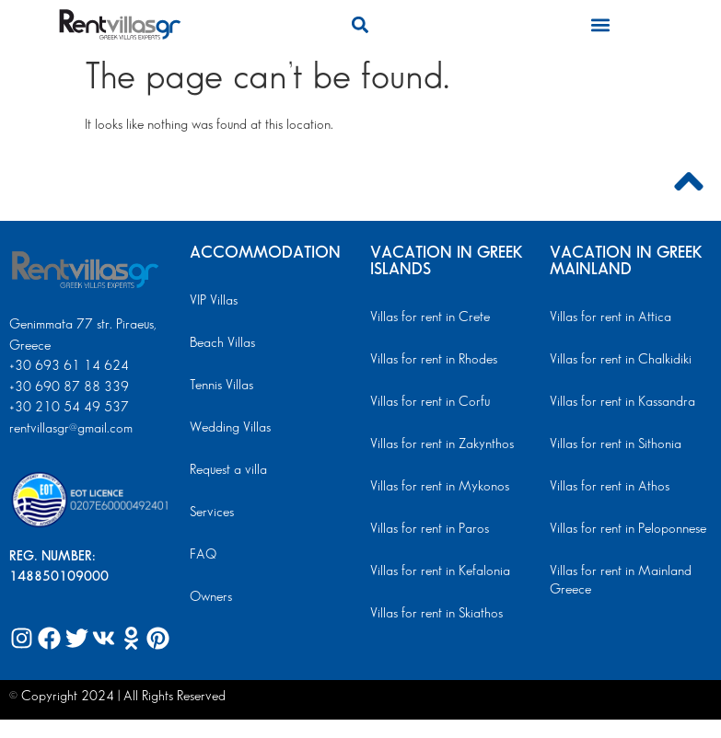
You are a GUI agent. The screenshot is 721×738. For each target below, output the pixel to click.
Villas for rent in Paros (429, 529)
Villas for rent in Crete (430, 317)
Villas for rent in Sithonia (615, 444)
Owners (211, 597)
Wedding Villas (230, 427)
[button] (360, 24)
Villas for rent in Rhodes (433, 359)
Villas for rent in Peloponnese (628, 529)
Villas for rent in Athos (609, 486)
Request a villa (228, 470)
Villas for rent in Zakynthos (442, 444)
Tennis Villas (221, 385)
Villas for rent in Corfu (430, 402)
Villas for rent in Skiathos (436, 613)
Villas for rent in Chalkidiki (621, 359)
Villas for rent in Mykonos (439, 486)
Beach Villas (222, 343)
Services (212, 512)
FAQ (203, 554)
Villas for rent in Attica (610, 317)
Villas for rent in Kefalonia (440, 571)
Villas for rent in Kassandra (622, 402)
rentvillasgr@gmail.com (72, 428)
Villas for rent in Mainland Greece (621, 580)
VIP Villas (214, 300)
